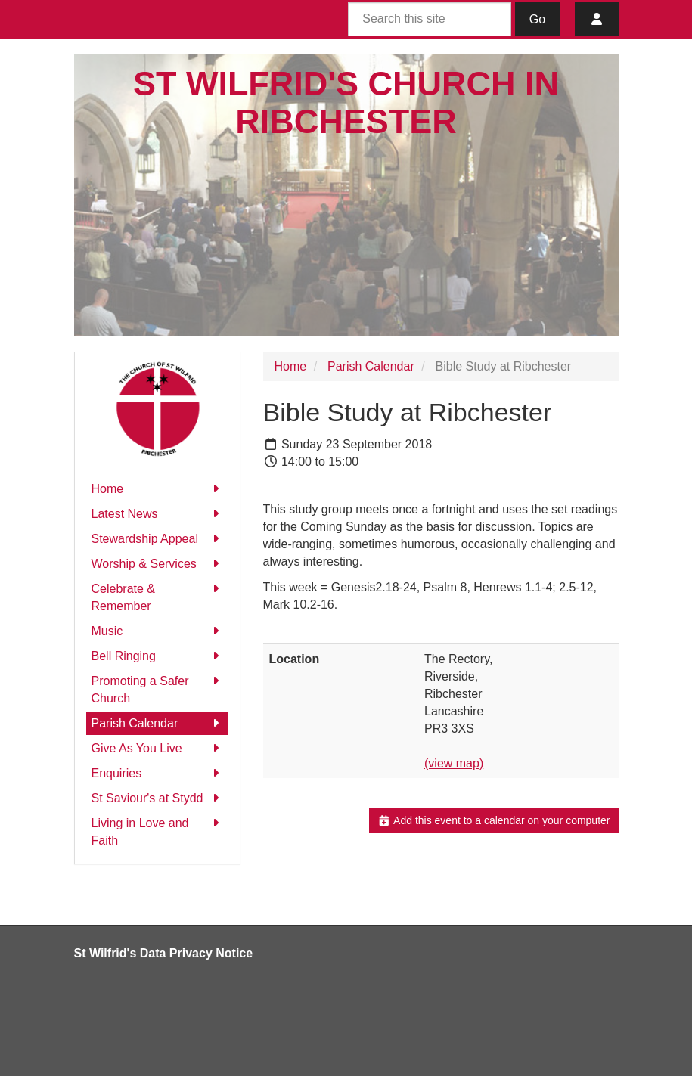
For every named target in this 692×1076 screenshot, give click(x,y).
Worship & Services (157, 563)
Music (157, 631)
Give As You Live (157, 748)
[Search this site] (429, 19)
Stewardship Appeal (157, 538)
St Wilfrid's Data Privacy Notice (163, 953)
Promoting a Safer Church (157, 688)
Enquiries (157, 773)
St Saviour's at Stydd (157, 798)
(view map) (453, 763)
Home (157, 489)
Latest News (157, 513)
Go (537, 19)
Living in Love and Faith (157, 830)
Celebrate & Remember (157, 596)
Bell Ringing (157, 656)
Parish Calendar (157, 723)
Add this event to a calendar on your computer (493, 820)
